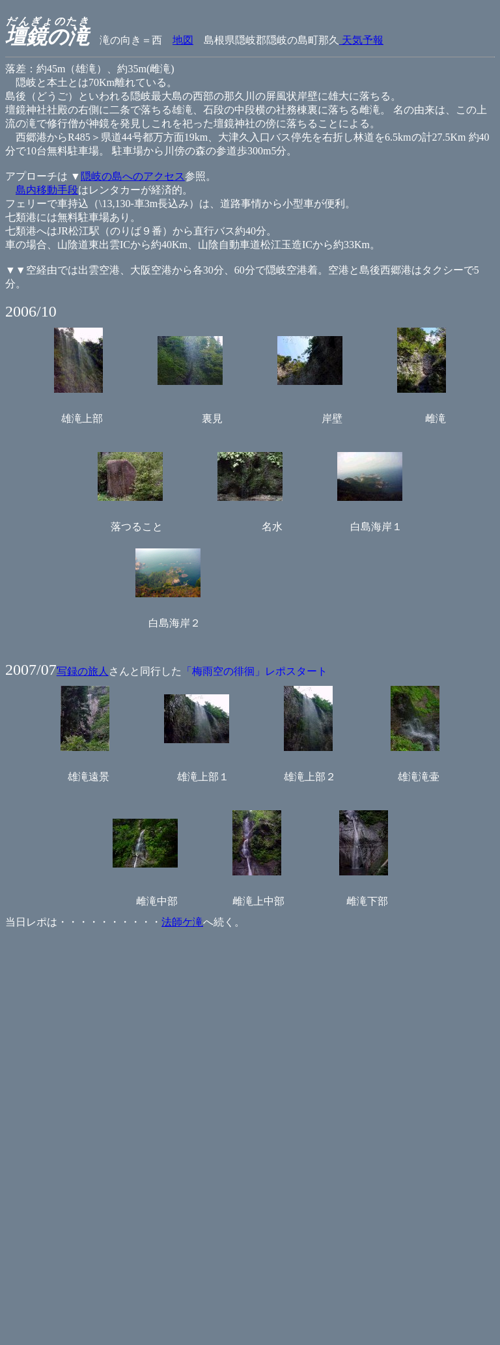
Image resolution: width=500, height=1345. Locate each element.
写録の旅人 (83, 671)
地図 (183, 40)
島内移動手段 (47, 189)
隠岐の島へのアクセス (133, 176)
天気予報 (361, 40)
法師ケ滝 (182, 921)
